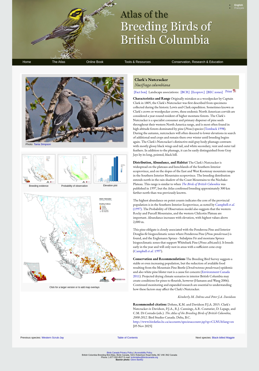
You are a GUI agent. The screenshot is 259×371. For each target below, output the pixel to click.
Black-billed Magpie (223, 337)
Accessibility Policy (143, 352)
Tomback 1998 (214, 128)
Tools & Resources (138, 62)
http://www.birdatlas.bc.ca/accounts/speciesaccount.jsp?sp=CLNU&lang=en (183, 321)
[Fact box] (140, 92)
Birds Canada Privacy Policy (120, 352)
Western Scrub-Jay (53, 337)
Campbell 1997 (147, 251)
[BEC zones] (214, 92)
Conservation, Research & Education (197, 62)
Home (27, 62)
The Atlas (58, 62)
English (238, 5)
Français (239, 8)
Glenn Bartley (137, 359)
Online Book (94, 62)
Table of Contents (127, 337)
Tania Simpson (42, 144)
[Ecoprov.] (198, 92)
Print (230, 91)
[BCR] (185, 92)
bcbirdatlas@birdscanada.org (144, 357)
